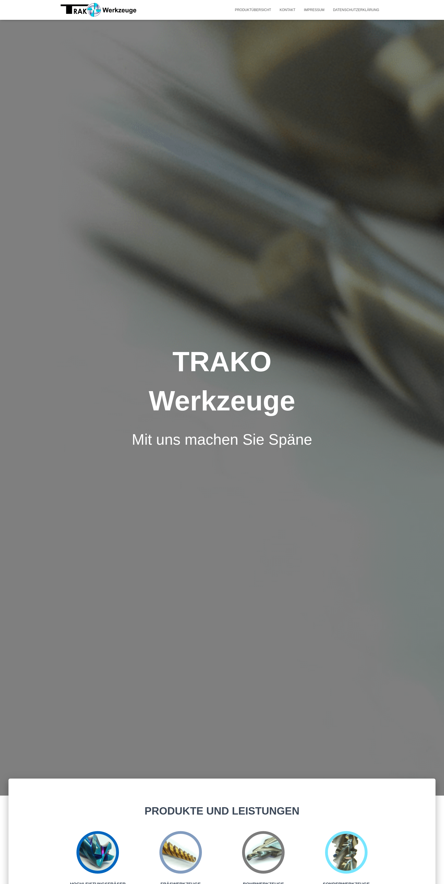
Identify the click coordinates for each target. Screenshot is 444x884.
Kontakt (287, 10)
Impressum (314, 10)
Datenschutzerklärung (356, 10)
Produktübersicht (253, 10)
